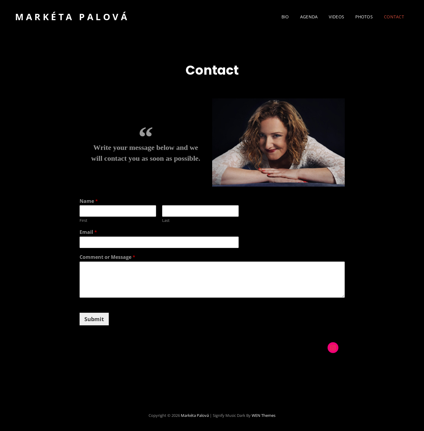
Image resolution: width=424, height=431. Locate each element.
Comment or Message (107, 257)
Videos (336, 17)
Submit (94, 319)
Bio (285, 17)
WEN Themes (263, 415)
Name (89, 201)
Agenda (309, 17)
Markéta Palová (72, 17)
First (83, 220)
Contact (394, 17)
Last (166, 220)
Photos (364, 17)
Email (88, 232)
